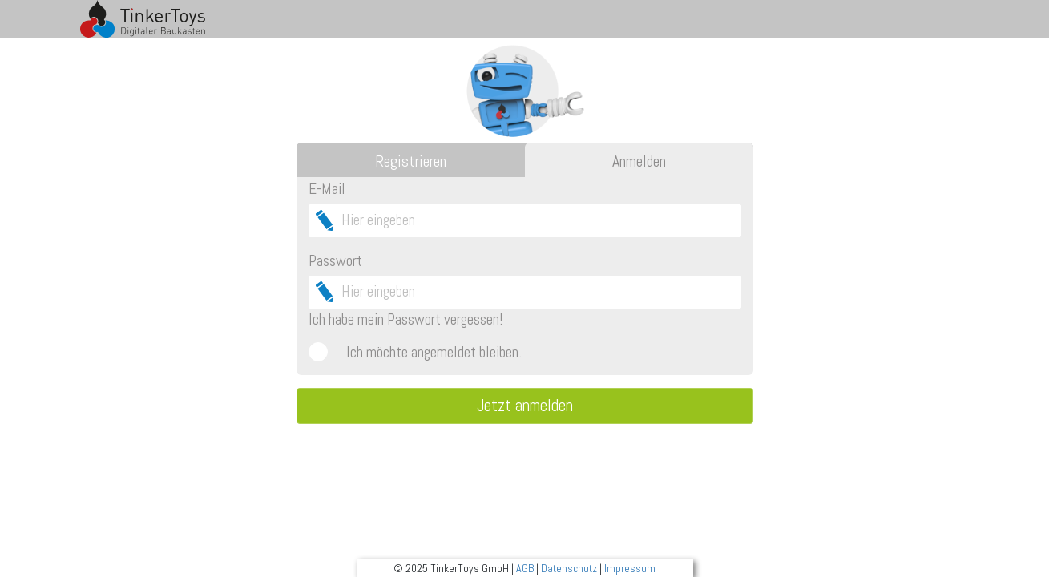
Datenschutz (569, 568)
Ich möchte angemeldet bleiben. (434, 352)
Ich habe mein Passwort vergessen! (405, 319)
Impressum (630, 568)
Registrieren (410, 161)
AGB (525, 568)
